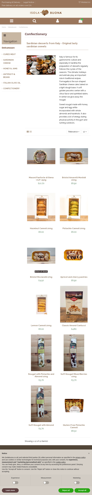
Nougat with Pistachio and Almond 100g (41, 375)
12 (85, 132)
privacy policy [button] (81, 457)
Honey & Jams (10, 68)
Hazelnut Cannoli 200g (41, 228)
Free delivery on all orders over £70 (17, 5)
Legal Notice (29, 2)
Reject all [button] (66, 490)
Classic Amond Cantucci (74, 325)
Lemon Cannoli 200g (41, 325)
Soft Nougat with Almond (41, 425)
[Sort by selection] (74, 132)
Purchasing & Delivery (11, 2)
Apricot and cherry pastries (73, 277)
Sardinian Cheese (8, 61)
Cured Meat (9, 54)
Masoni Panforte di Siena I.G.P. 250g (41, 178)
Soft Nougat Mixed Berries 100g (74, 375)
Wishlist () (84, 2)
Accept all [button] (82, 490)
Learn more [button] (10, 490)
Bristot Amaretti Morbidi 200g (74, 178)
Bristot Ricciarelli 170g (41, 277)
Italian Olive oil (12, 83)
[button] (89, 453)
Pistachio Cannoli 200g (74, 228)
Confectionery (11, 88)
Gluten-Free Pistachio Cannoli (74, 426)
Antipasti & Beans (9, 75)
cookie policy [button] (60, 462)
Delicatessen (8, 48)
